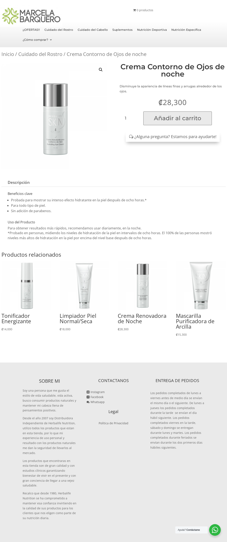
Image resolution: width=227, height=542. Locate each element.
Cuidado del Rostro (58, 30)
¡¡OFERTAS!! (31, 30)
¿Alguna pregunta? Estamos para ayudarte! (175, 136)
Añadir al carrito (177, 118)
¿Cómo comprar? (35, 40)
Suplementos (122, 30)
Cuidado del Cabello (93, 30)
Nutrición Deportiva (152, 30)
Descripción (19, 182)
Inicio (7, 54)
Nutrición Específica (186, 30)
